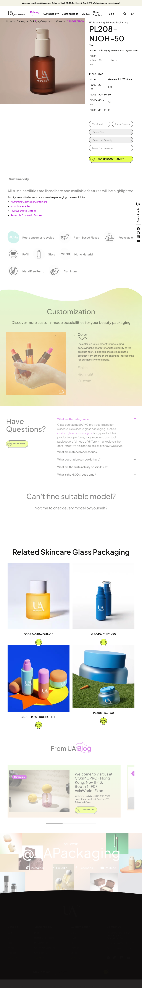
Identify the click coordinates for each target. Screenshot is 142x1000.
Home (9, 21)
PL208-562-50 (103, 714)
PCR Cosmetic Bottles (23, 210)
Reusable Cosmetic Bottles (26, 215)
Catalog (21, 21)
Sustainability (51, 13)
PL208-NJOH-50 (75, 21)
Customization (70, 13)
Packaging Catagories (41, 21)
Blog (111, 13)
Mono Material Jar (20, 206)
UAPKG (85, 13)
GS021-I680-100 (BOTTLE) (38, 718)
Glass (59, 21)
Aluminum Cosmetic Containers (29, 201)
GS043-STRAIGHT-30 (38, 636)
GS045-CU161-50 (103, 636)
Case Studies (97, 13)
